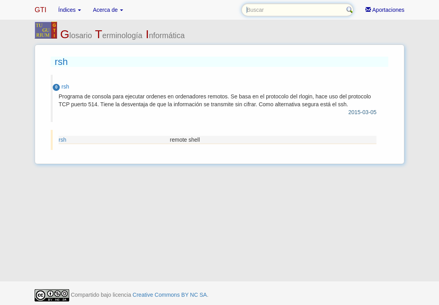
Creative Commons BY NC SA (170, 295)
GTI (40, 10)
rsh (62, 140)
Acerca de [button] (108, 10)
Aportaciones (384, 10)
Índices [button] (69, 10)
